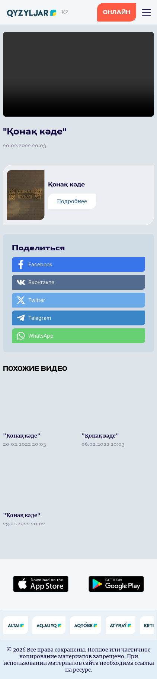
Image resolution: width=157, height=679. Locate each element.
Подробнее (72, 201)
